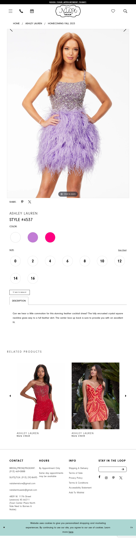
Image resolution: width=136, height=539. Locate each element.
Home (16, 24)
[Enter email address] (113, 473)
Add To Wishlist (76, 495)
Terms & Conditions (78, 486)
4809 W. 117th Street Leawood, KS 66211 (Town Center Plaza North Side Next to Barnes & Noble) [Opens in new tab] (22, 506)
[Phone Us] (21, 12)
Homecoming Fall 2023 (61, 24)
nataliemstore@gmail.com (22, 486)
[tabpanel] (68, 114)
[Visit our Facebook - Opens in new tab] (99, 482)
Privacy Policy (75, 481)
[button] (11, 12)
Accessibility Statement (80, 491)
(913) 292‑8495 (29, 480)
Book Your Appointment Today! (68, 2)
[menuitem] (11, 12)
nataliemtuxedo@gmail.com (23, 493)
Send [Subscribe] (124, 473)
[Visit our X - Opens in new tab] (120, 483)
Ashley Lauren (33, 24)
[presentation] (40, 399)
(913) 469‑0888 (17, 474)
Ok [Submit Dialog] (130, 530)
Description (19, 304)
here (71, 535)
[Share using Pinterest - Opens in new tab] (22, 203)
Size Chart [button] (121, 251)
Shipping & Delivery (78, 471)
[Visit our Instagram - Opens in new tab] (106, 483)
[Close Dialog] (4, 531)
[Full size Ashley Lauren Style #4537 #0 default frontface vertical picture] (68, 114)
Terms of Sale (76, 476)
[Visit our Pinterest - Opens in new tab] (113, 483)
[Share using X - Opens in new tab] (29, 203)
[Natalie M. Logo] (68, 11)
